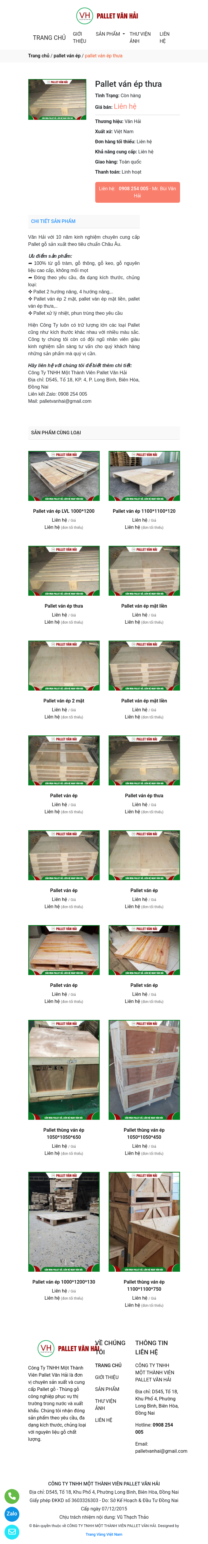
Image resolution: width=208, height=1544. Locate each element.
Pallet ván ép (63, 795)
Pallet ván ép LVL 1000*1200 (64, 511)
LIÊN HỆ (164, 37)
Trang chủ (38, 56)
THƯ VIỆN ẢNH (140, 37)
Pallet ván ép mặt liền (144, 606)
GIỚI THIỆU (79, 37)
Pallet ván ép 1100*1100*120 (144, 511)
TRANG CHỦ (49, 37)
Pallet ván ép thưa (64, 606)
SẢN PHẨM (108, 34)
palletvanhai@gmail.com (161, 1451)
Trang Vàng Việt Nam (104, 1534)
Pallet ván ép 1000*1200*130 (63, 1282)
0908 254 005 (133, 188)
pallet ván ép (67, 56)
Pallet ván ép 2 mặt (63, 701)
